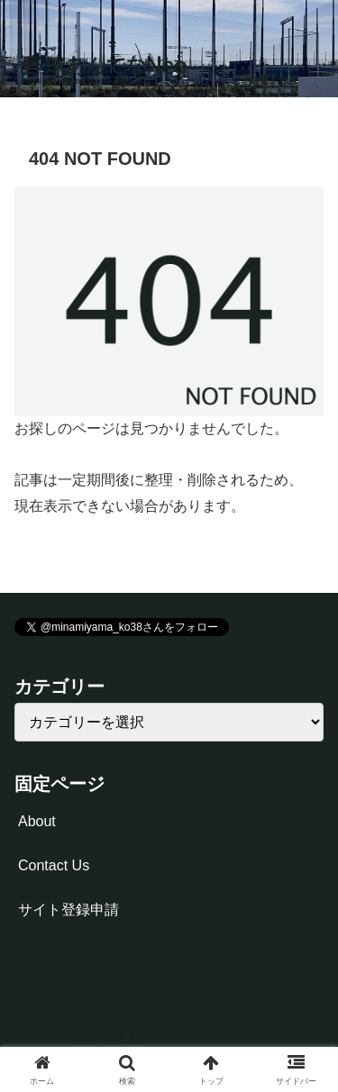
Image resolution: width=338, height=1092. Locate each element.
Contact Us (53, 865)
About (37, 821)
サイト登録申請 (68, 909)
